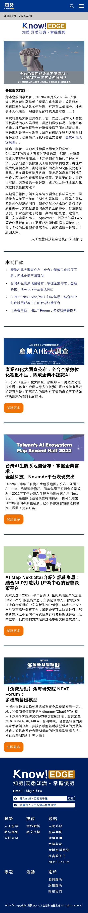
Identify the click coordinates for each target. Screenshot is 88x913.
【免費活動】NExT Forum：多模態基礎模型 (44, 310)
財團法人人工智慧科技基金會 (35, 805)
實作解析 (33, 825)
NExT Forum (59, 861)
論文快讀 (33, 831)
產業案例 (55, 831)
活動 (30, 872)
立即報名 (13, 747)
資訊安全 (11, 837)
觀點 (52, 818)
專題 (8, 872)
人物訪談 (55, 825)
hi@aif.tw (34, 791)
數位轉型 (11, 831)
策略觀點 (55, 843)
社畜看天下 (57, 855)
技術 (30, 818)
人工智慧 (11, 825)
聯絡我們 (55, 891)
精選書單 (55, 837)
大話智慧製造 (59, 849)
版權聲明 (55, 885)
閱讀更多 (13, 408)
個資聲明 (55, 879)
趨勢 (8, 818)
